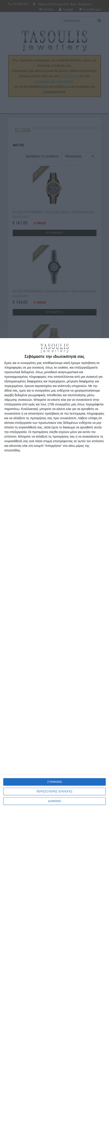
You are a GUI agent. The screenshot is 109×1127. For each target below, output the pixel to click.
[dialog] (54, 732)
